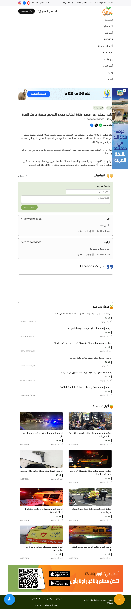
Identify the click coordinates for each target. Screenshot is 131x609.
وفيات (110, 72)
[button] (124, 90)
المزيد (110, 79)
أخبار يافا (109, 33)
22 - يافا (68, 2)
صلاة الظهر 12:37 (41, 2)
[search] (47, 11)
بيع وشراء (108, 59)
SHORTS (108, 39)
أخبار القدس (107, 66)
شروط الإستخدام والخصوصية (46, 605)
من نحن (59, 598)
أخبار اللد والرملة (105, 46)
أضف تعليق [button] (29, 207)
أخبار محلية (108, 26)
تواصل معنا (48, 598)
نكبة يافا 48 (107, 52)
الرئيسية (109, 20)
